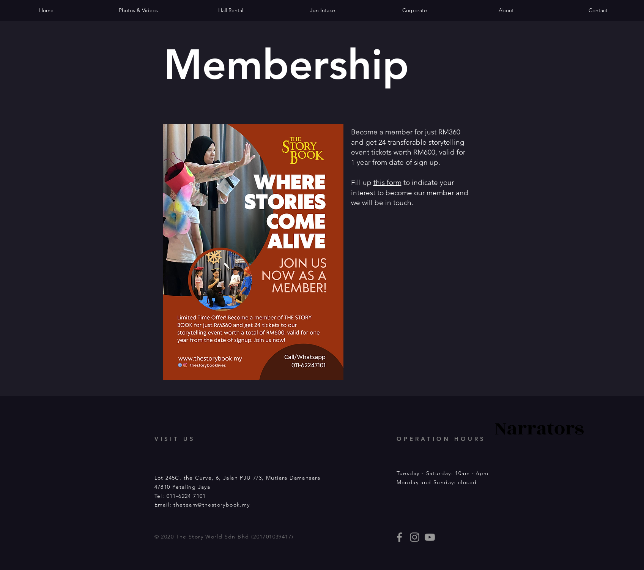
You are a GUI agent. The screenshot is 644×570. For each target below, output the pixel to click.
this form (387, 182)
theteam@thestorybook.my (211, 504)
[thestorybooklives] (399, 537)
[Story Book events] (430, 537)
